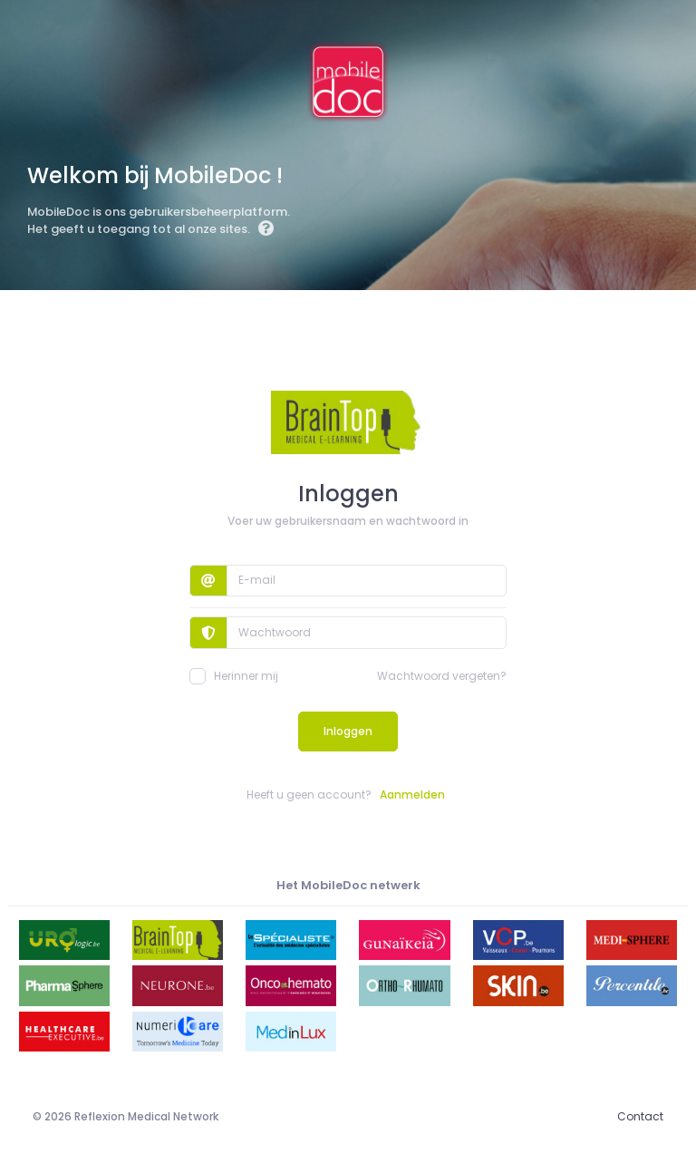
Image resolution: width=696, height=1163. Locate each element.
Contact (640, 1116)
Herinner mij (233, 676)
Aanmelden (412, 794)
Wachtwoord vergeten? (442, 675)
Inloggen (348, 731)
